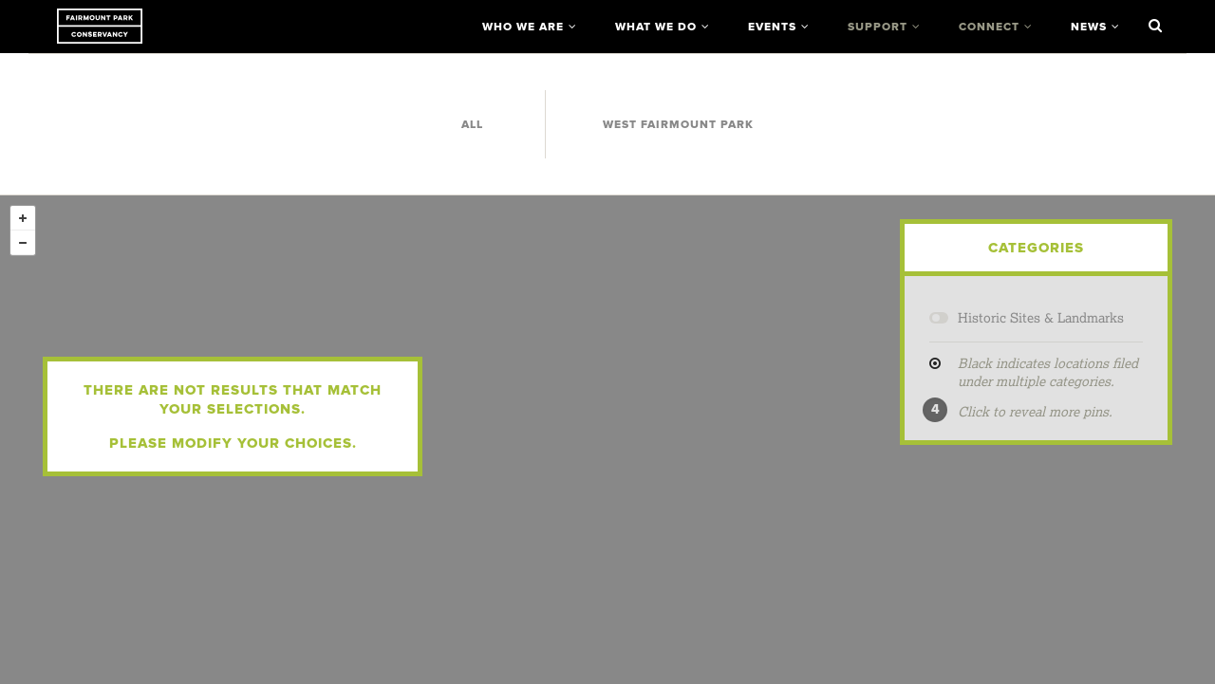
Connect (989, 26)
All (472, 124)
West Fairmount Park (678, 124)
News (1089, 26)
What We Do (656, 26)
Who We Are (523, 26)
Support (877, 26)
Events (772, 26)
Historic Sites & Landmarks (1041, 317)
